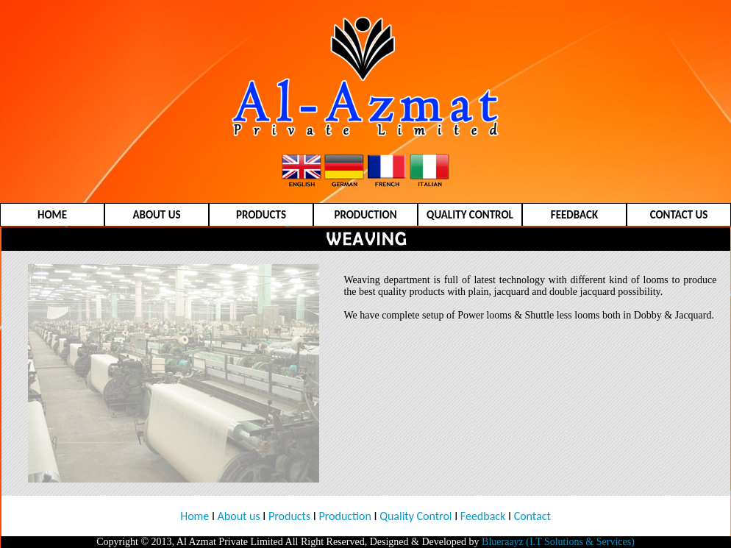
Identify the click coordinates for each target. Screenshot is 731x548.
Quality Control (415, 516)
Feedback (481, 516)
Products (289, 516)
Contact (532, 516)
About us (239, 516)
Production (345, 516)
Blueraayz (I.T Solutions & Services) (558, 541)
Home (194, 516)
